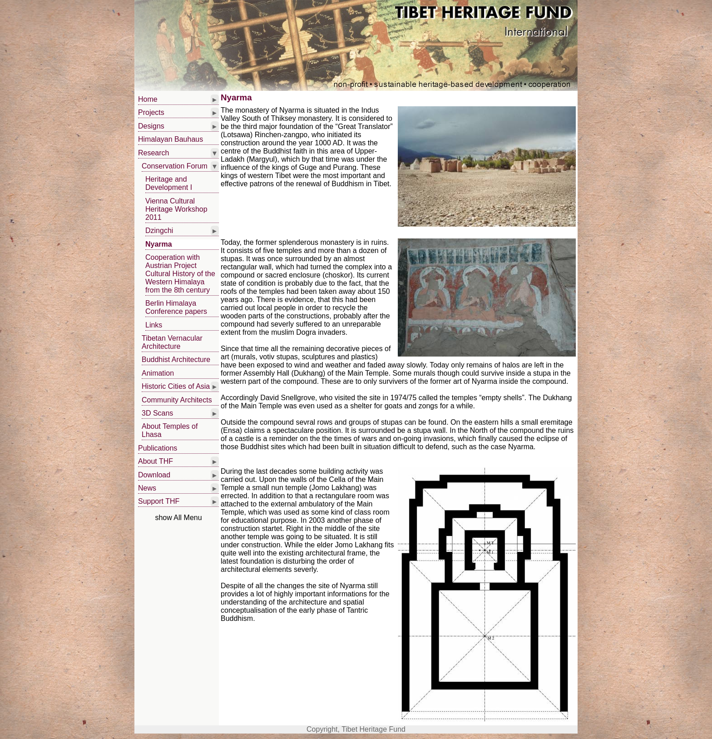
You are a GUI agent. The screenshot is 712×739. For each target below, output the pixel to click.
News (147, 488)
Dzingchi (159, 230)
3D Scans (157, 413)
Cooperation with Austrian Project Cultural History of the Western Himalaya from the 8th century (180, 273)
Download (154, 475)
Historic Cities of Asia (176, 386)
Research (153, 153)
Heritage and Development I (168, 183)
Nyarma (158, 244)
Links (153, 325)
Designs (151, 126)
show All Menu (178, 517)
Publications (157, 448)
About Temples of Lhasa (170, 430)
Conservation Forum (175, 166)
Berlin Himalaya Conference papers (176, 307)
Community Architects (177, 400)
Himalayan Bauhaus (170, 139)
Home (148, 99)
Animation (158, 373)
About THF (155, 461)
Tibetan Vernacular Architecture (172, 342)
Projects (151, 112)
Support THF (158, 501)
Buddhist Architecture (176, 359)
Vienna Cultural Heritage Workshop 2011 (176, 209)
